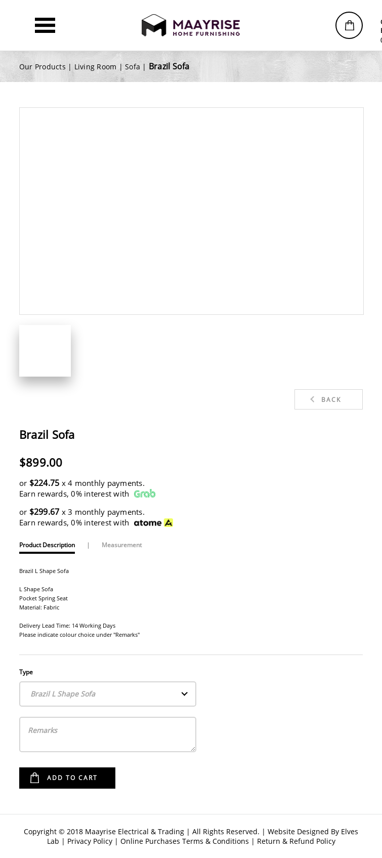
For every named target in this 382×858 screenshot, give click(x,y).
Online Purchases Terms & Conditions (184, 841)
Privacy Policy (89, 841)
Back (331, 399)
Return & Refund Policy (296, 841)
